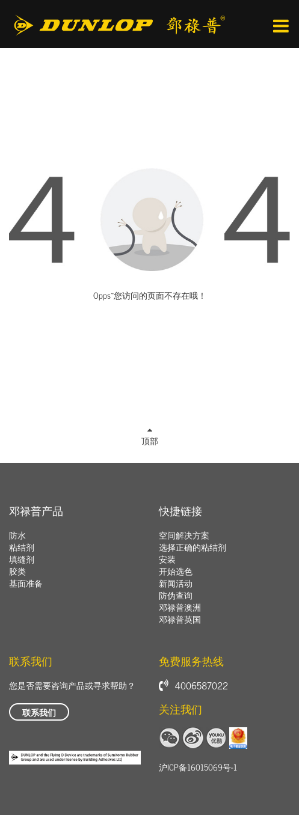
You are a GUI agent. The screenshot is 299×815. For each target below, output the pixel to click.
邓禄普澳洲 (180, 607)
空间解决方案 (184, 535)
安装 (167, 559)
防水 (17, 535)
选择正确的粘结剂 (192, 547)
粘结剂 (21, 547)
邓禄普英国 (180, 619)
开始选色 (176, 571)
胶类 (17, 571)
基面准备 (26, 583)
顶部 (149, 437)
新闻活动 (176, 583)
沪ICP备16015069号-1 (198, 767)
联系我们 (39, 712)
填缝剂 (21, 559)
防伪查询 (176, 595)
